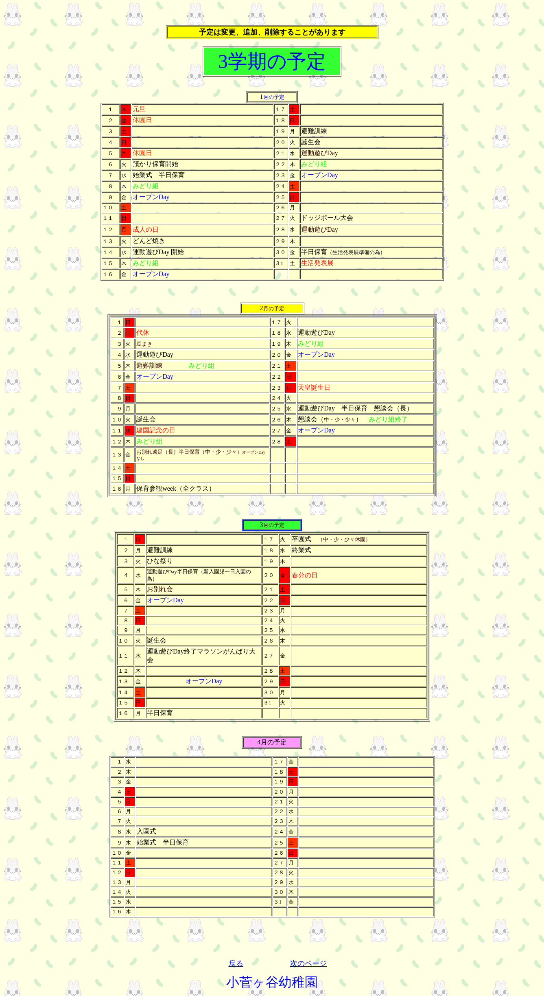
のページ (312, 963)
